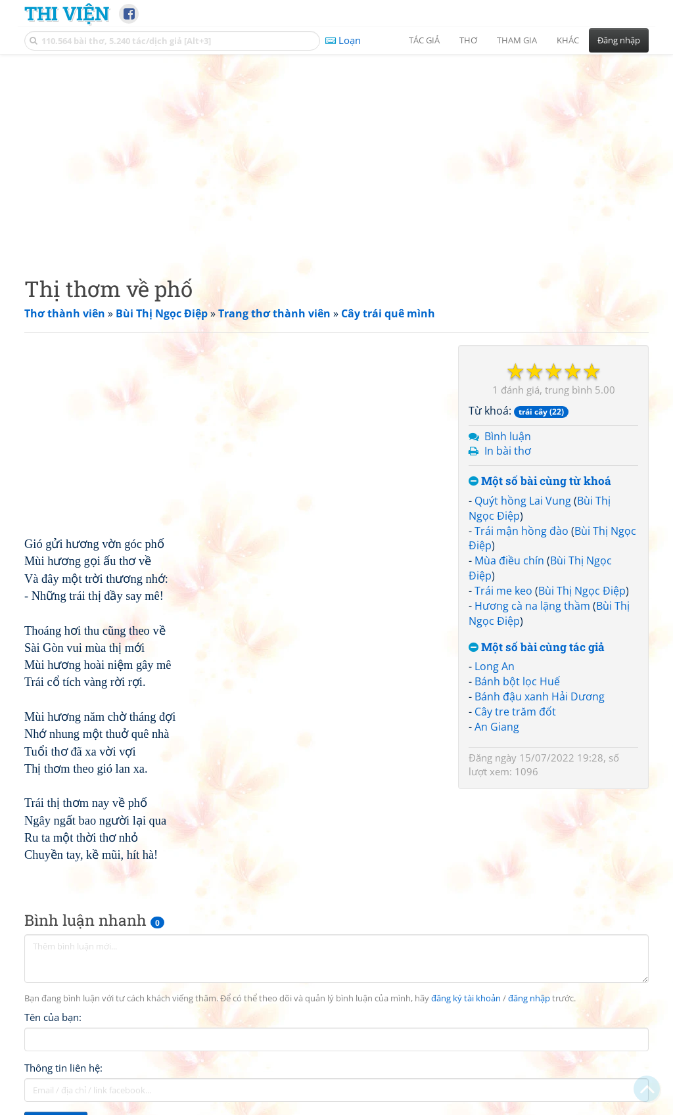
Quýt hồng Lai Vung (523, 500)
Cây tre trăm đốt (515, 711)
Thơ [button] (468, 40)
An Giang (497, 726)
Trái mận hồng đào (522, 531)
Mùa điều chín (509, 560)
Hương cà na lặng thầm (532, 606)
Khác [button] (568, 40)
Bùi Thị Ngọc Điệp (582, 590)
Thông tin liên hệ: (63, 1067)
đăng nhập (529, 998)
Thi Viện (66, 13)
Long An (495, 666)
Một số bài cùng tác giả (537, 647)
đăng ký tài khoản (466, 998)
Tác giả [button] (424, 40)
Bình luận (507, 436)
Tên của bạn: (52, 1017)
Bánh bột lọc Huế (517, 681)
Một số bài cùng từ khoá (540, 481)
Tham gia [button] (517, 40)
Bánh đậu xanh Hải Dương (540, 696)
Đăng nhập (618, 40)
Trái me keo (503, 590)
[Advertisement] (336, 154)
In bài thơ (507, 451)
